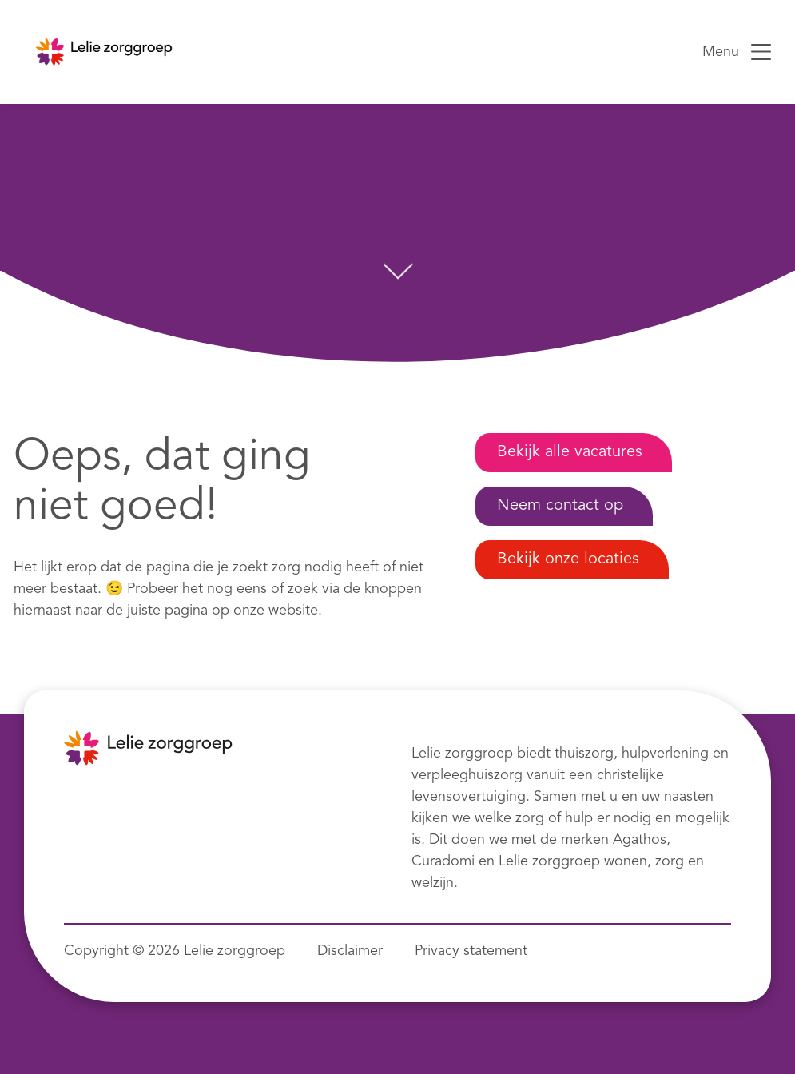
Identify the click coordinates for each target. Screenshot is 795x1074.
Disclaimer (350, 951)
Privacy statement (471, 951)
